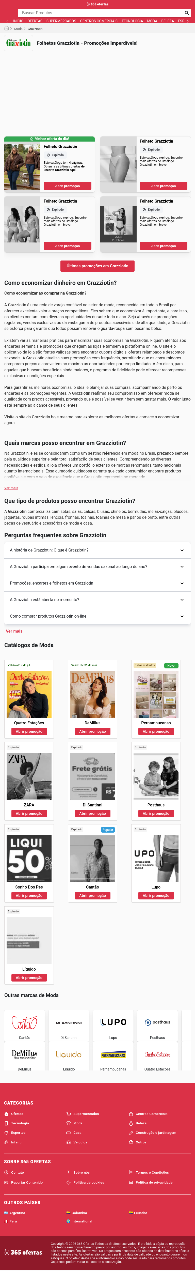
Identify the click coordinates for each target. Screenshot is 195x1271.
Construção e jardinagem (152, 1132)
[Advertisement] (97, 90)
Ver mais (11, 488)
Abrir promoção (67, 186)
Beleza (167, 21)
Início (18, 21)
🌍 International (79, 1221)
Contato (14, 1172)
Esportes (15, 1132)
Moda (152, 21)
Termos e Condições (149, 1172)
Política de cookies (85, 1182)
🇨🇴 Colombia (76, 1213)
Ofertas (34, 21)
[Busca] (187, 13)
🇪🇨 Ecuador (138, 1213)
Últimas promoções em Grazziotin (97, 266)
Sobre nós (78, 1172)
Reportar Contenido (23, 1182)
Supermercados (61, 21)
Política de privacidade (151, 1182)
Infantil (13, 1142)
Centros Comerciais (99, 21)
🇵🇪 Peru (10, 1221)
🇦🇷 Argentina (14, 1213)
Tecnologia (132, 21)
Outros (138, 1142)
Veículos (76, 1142)
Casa (74, 1132)
